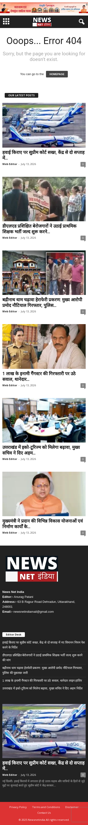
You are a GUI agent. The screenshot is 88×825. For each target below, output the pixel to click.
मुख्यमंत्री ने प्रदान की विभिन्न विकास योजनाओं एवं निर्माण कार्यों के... (42, 524)
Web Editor (9, 164)
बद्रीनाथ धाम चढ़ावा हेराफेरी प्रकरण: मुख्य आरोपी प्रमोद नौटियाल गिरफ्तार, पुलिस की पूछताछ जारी (42, 670)
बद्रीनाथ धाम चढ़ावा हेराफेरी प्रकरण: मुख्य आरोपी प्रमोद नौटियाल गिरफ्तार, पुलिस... (42, 302)
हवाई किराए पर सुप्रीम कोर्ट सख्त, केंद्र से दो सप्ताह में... (43, 155)
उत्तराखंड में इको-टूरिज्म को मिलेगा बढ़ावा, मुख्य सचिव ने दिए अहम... (41, 450)
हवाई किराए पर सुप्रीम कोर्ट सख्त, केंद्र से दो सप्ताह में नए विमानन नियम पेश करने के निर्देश (43, 645)
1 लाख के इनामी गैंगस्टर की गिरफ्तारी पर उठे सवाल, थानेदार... (39, 376)
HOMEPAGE (57, 74)
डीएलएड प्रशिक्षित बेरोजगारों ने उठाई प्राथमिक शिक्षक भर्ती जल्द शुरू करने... (39, 229)
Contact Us (44, 812)
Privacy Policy (18, 807)
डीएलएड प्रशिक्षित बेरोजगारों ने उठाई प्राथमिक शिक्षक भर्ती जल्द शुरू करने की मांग (42, 657)
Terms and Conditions (46, 807)
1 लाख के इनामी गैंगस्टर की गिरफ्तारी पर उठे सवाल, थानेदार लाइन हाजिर (42, 680)
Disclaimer (72, 807)
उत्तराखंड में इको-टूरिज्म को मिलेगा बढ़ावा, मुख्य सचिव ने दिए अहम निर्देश (42, 688)
